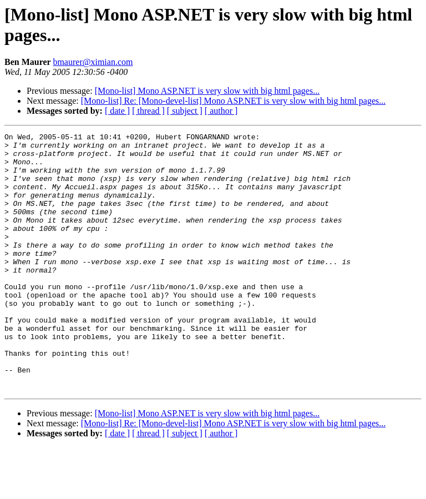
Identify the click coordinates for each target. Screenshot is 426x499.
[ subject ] (184, 110)
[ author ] (221, 110)
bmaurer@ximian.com (93, 62)
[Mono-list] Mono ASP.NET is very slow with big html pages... (207, 90)
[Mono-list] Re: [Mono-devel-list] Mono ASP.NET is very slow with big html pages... (233, 100)
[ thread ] (148, 110)
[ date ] (117, 110)
